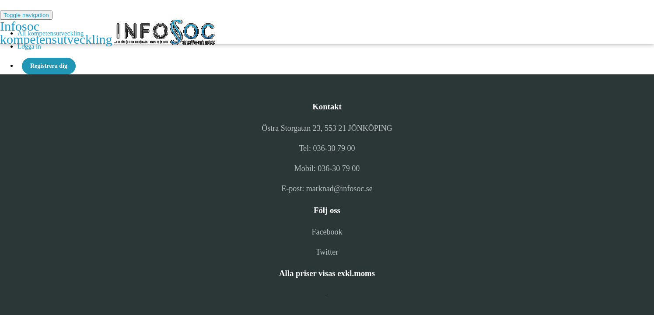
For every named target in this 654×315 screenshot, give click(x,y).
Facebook (327, 232)
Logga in (29, 46)
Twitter (327, 252)
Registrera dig (48, 66)
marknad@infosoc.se (339, 188)
